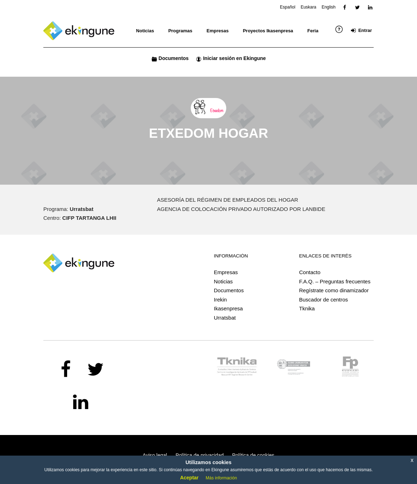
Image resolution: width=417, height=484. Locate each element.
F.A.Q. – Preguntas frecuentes (334, 281)
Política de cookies (253, 455)
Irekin (220, 300)
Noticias (223, 281)
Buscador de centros (323, 300)
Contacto (309, 272)
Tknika (307, 308)
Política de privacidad (199, 455)
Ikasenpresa (228, 308)
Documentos (229, 290)
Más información (221, 477)
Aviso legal (155, 455)
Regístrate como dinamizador (334, 290)
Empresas (226, 272)
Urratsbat (225, 318)
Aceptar (189, 477)
